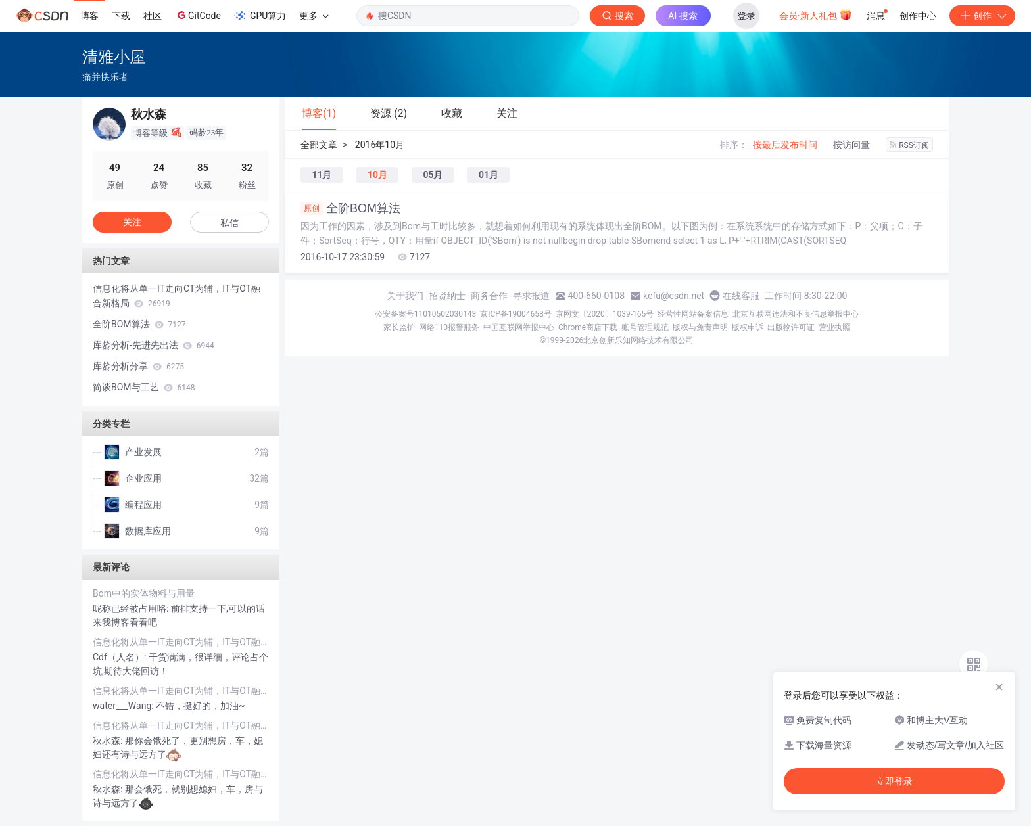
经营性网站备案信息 (693, 314)
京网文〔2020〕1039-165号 (605, 314)
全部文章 (318, 144)
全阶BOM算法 (350, 208)
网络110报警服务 (449, 327)
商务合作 (489, 295)
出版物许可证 (791, 327)
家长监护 (399, 327)
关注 (132, 222)
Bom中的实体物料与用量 (144, 593)
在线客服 (741, 295)
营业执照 (834, 327)
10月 (377, 175)
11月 (322, 175)
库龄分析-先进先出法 (153, 345)
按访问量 (851, 144)
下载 (121, 16)
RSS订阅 (909, 145)
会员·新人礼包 (815, 14)
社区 (152, 16)
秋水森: (109, 740)
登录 (746, 16)
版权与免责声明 (700, 327)
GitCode (198, 15)
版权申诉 (747, 327)
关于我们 (405, 295)
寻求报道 (531, 295)
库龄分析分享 (138, 366)
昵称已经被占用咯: (132, 608)
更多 (313, 16)
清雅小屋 (113, 57)
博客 (89, 16)
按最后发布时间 (785, 144)
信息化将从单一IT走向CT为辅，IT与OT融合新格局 (176, 295)
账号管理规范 (645, 327)
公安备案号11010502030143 (425, 314)
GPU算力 (260, 15)
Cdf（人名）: (121, 657)
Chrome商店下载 (587, 327)
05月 (433, 175)
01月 (488, 175)
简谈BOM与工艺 (144, 387)
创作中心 (917, 16)
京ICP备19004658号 (516, 314)
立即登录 (894, 781)
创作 (982, 16)
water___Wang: (124, 705)
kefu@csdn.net (673, 295)
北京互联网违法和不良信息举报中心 (795, 314)
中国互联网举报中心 (518, 327)
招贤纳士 (447, 295)
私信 (229, 223)
